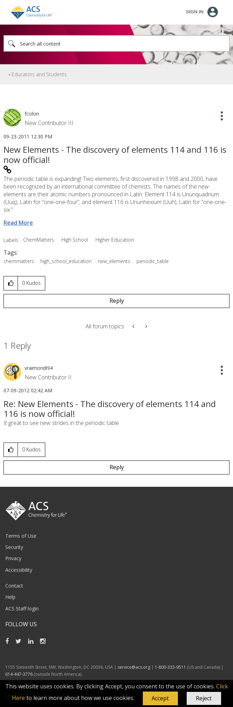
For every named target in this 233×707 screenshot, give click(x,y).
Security (14, 547)
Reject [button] (204, 698)
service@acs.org (134, 667)
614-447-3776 (19, 674)
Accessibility (18, 570)
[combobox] (116, 43)
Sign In (195, 11)
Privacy (13, 558)
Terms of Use (20, 535)
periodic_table (153, 261)
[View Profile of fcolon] (32, 113)
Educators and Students (39, 74)
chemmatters (19, 261)
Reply (116, 301)
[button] (160, 699)
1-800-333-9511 (170, 667)
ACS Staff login (22, 608)
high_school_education (66, 261)
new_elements (114, 261)
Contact (14, 585)
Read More (18, 223)
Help (10, 597)
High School (74, 239)
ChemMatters (38, 239)
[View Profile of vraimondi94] (39, 368)
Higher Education (114, 239)
